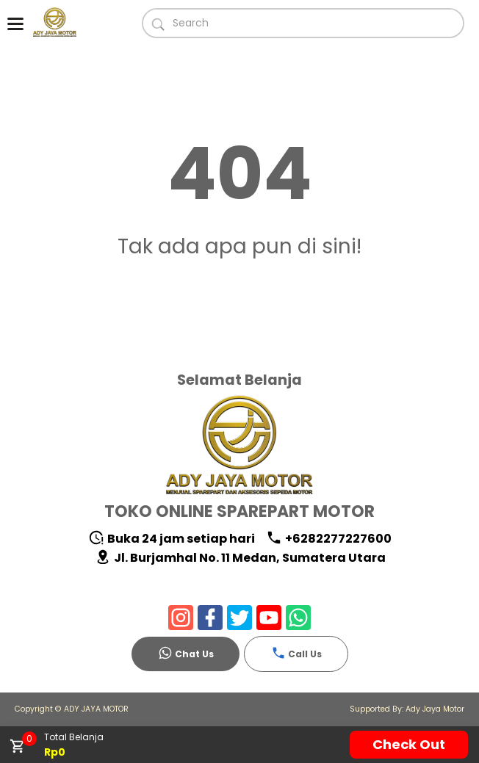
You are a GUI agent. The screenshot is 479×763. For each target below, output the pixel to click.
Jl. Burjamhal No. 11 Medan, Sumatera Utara (240, 557)
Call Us (296, 653)
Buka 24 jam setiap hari (171, 538)
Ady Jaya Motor (435, 709)
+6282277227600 (329, 538)
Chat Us (186, 653)
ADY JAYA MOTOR (96, 709)
